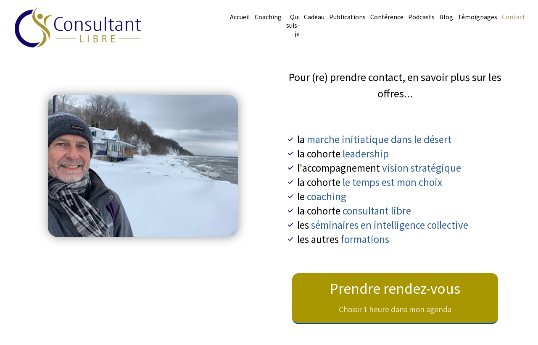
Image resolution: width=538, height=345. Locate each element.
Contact (513, 17)
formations (365, 239)
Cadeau (314, 17)
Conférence (387, 17)
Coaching (268, 17)
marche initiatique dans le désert (379, 139)
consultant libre (377, 210)
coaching (326, 196)
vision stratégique (421, 168)
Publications (347, 17)
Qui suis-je (293, 25)
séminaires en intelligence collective (389, 225)
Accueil (240, 17)
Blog (446, 17)
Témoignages (477, 17)
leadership (366, 153)
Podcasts (421, 17)
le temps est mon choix (392, 182)
